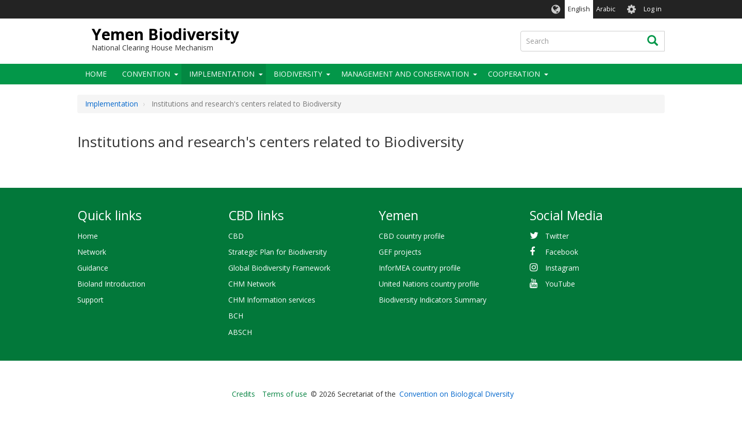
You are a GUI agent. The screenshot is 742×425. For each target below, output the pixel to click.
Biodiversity (298, 74)
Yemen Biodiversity (165, 34)
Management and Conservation (405, 74)
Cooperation (514, 74)
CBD (236, 236)
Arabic (605, 9)
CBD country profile (412, 236)
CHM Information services (271, 300)
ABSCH (240, 332)
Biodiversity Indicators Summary (432, 300)
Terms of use (284, 394)
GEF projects (400, 252)
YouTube (560, 284)
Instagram (562, 268)
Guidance (92, 268)
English (579, 9)
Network (91, 252)
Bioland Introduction (111, 284)
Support (90, 300)
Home (96, 74)
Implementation (222, 74)
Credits (243, 394)
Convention (146, 74)
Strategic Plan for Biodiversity (277, 252)
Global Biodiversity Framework (279, 268)
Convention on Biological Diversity (456, 394)
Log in (653, 9)
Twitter (557, 236)
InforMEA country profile (420, 268)
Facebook (561, 252)
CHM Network (252, 284)
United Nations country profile (429, 284)
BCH (235, 316)
